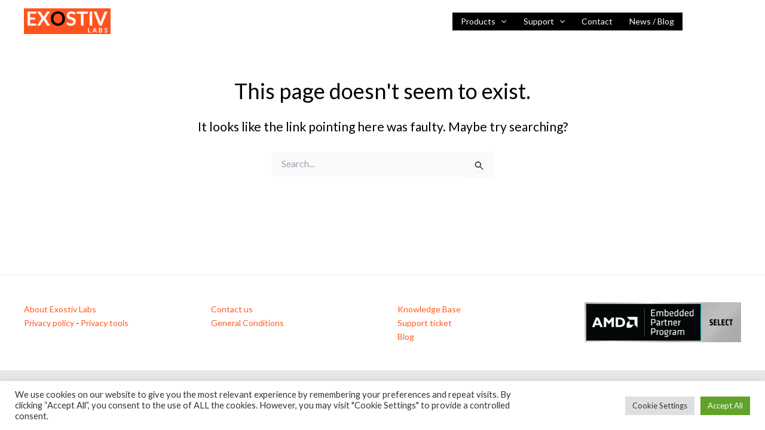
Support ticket (424, 323)
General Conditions (247, 323)
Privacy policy (49, 323)
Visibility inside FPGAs (166, 21)
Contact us (232, 309)
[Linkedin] (699, 22)
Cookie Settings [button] (659, 405)
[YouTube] (717, 22)
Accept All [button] (725, 405)
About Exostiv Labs (60, 309)
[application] (500, 21)
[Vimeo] (735, 22)
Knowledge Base (429, 309)
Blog (405, 336)
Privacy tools (104, 323)
